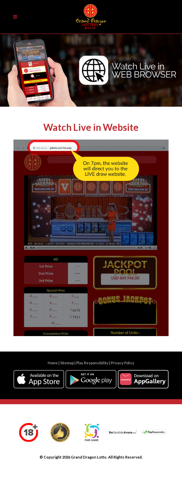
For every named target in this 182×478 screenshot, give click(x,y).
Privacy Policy (122, 363)
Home (53, 363)
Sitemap (67, 363)
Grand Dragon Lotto (88, 457)
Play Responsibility (92, 363)
